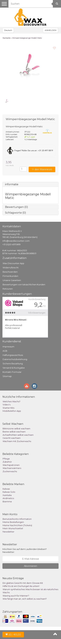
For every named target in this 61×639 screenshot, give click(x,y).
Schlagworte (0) (15, 212)
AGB (5, 350)
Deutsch (8, 30)
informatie (11, 184)
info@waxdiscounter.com (16, 241)
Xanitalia (7, 495)
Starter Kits (8, 408)
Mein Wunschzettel (13, 528)
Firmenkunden (10, 276)
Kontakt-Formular (12, 372)
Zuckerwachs (10, 471)
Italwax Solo (9, 492)
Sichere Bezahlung (13, 363)
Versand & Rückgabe (14, 367)
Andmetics (8, 498)
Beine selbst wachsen (14, 431)
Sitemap (7, 376)
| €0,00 (13, 634)
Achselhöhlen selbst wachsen (18, 435)
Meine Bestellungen (13, 522)
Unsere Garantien (12, 280)
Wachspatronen (11, 465)
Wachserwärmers (12, 468)
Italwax (6, 488)
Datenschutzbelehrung (15, 359)
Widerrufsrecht (11, 267)
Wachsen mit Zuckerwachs (17, 441)
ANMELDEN (50, 30)
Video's (6, 404)
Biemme (7, 501)
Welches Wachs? (11, 401)
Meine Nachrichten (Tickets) (17, 525)
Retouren (8, 288)
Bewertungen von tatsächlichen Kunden (24, 284)
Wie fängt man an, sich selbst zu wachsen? (25, 598)
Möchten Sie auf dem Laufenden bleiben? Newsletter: (24, 550)
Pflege (6, 458)
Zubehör (7, 461)
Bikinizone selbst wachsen (16, 428)
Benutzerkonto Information (17, 519)
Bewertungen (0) (16, 207)
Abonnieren (30, 566)
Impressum (8, 346)
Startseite (6, 38)
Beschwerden (10, 271)
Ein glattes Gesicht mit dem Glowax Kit (23, 583)
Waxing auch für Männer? (16, 595)
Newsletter (8, 531)
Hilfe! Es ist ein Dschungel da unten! (21, 586)
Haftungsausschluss (13, 355)
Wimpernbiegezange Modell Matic (27, 38)
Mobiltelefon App (12, 411)
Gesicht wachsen (11, 438)
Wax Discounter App (13, 263)
